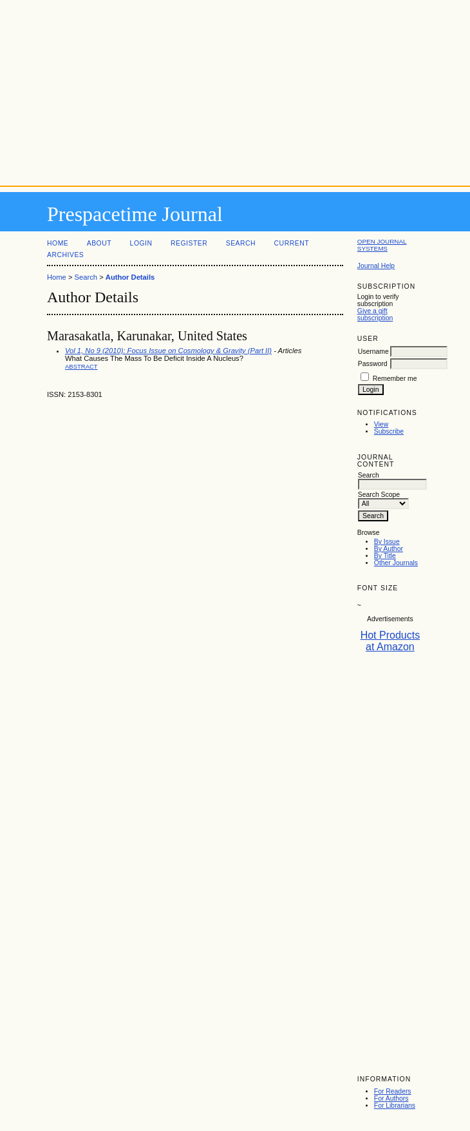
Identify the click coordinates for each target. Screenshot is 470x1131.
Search (241, 243)
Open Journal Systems (382, 245)
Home (57, 243)
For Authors (391, 1098)
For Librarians (394, 1105)
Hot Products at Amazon (390, 641)
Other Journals (396, 562)
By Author (388, 548)
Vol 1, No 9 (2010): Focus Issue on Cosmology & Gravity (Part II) (168, 350)
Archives (65, 254)
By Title (385, 555)
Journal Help (376, 265)
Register (189, 243)
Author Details (130, 277)
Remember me (395, 378)
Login (141, 243)
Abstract (81, 366)
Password (373, 363)
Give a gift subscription (375, 314)
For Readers (392, 1091)
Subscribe (389, 431)
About (99, 243)
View (381, 424)
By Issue (387, 541)
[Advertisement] (235, 90)
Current (291, 243)
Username (373, 351)
